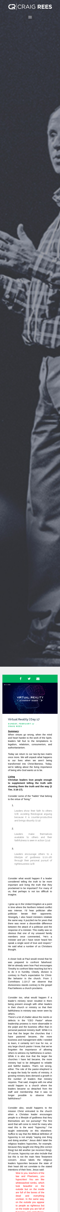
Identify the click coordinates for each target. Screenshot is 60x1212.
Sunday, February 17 (21, 724)
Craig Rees (15, 726)
